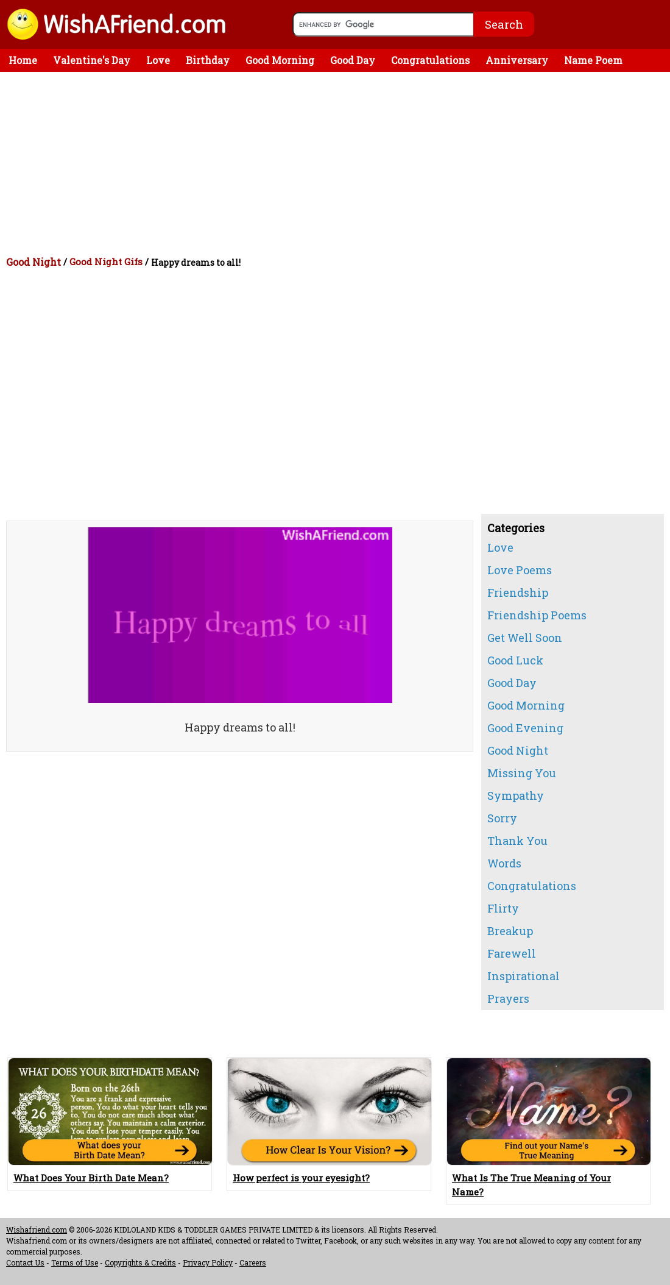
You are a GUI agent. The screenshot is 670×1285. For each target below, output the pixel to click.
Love (158, 60)
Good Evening (525, 728)
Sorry (502, 818)
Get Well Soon (524, 637)
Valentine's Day (91, 60)
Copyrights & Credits (140, 1262)
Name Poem (593, 60)
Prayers (508, 998)
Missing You (521, 773)
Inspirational (523, 976)
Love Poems (519, 570)
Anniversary (516, 60)
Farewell (511, 953)
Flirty (503, 908)
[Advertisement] (338, 163)
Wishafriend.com (36, 1229)
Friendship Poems (537, 615)
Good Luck (515, 660)
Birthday (208, 60)
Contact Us (25, 1262)
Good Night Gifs (106, 261)
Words (504, 863)
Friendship (517, 592)
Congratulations (430, 60)
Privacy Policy (208, 1262)
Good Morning (279, 60)
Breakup (510, 931)
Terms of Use (74, 1262)
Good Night (33, 261)
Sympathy (515, 795)
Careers (252, 1262)
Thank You (517, 840)
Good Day (352, 60)
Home (23, 60)
